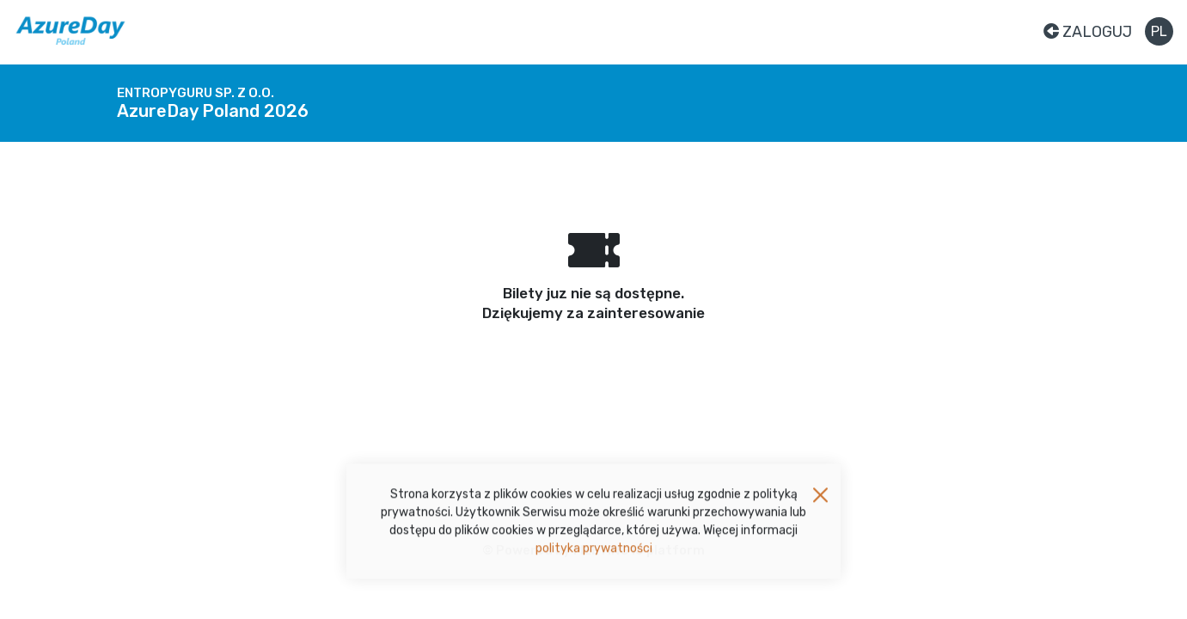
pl (1159, 31)
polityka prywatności (593, 551)
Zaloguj (1087, 31)
